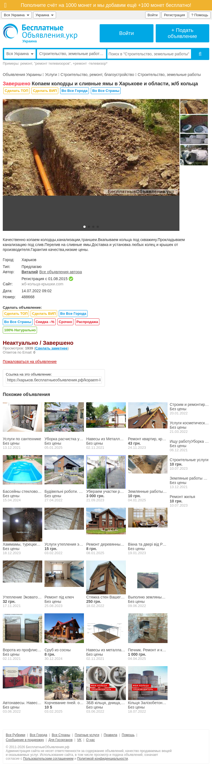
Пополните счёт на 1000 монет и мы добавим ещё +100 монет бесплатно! (106, 5)
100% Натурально (20, 330)
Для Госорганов (60, 740)
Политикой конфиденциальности (102, 759)
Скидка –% (45, 322)
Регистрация (174, 15)
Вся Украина (16, 15)
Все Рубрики (15, 735)
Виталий (30, 272)
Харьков (29, 260)
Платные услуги (87, 735)
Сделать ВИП (45, 91)
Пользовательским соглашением (48, 759)
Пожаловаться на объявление (30, 361)
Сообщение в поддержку (25, 740)
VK (79, 740)
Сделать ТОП (16, 91)
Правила (110, 735)
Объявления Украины (22, 74)
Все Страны (61, 735)
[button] (84, 227)
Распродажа (87, 322)
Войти (153, 15)
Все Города (38, 735)
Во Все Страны (105, 91)
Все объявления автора (60, 272)
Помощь (128, 735)
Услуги (51, 74)
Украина (45, 15)
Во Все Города (75, 91)
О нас (90, 740)
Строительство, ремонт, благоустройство (97, 74)
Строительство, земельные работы (169, 74)
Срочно (65, 322)
